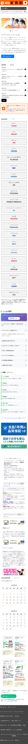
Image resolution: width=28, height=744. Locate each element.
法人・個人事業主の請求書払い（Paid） (17, 725)
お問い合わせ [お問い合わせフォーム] (3, 707)
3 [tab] (15, 31)
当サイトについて (12, 707)
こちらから (8, 652)
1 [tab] (10, 31)
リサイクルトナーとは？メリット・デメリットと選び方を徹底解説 (14, 735)
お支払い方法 (3, 725)
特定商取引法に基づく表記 (6, 716)
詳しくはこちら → (7, 56)
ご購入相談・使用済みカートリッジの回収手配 (11, 729)
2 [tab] (13, 31)
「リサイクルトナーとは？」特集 (13, 418)
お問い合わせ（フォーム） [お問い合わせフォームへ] (8, 696)
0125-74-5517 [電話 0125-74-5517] (14, 701)
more (4, 100)
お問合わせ (7, 303)
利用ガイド (17, 740)
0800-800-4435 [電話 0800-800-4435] (11, 699)
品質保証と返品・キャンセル (7, 740)
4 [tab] (17, 31)
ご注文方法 (16, 716)
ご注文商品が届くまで (5, 720)
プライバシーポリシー (19, 711)
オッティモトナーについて (6, 711)
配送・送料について (16, 720)
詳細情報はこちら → (14, 318)
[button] (14, 324)
